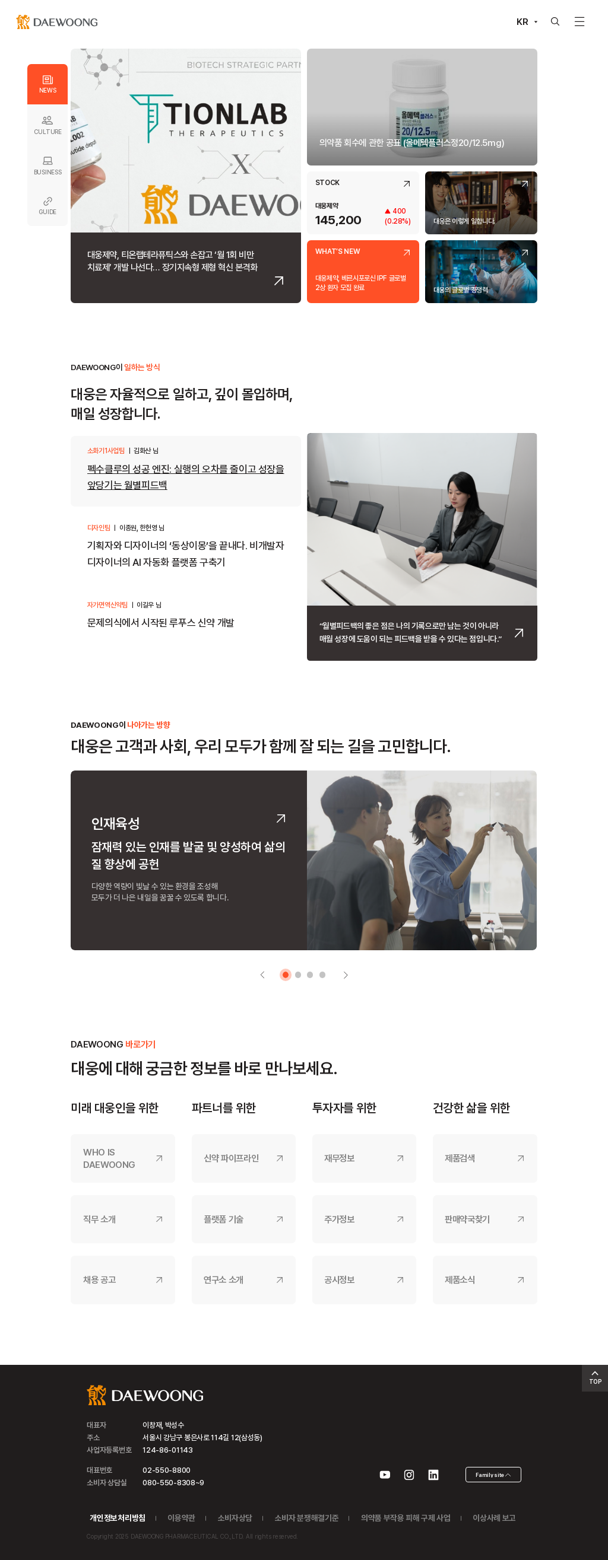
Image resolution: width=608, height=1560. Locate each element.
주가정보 (339, 1219)
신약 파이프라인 (231, 1158)
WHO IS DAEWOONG (109, 1159)
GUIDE (47, 205)
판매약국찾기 (467, 1219)
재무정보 (339, 1158)
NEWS (47, 84)
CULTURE (48, 124)
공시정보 (339, 1279)
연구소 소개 (223, 1279)
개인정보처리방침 (117, 1518)
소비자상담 (235, 1518)
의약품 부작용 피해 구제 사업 (406, 1518)
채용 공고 (99, 1279)
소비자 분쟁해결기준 (307, 1518)
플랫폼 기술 (223, 1219)
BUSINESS (48, 165)
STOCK (327, 183)
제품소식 (460, 1279)
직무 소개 (99, 1219)
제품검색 (460, 1158)
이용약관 (181, 1518)
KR (522, 21)
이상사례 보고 (494, 1518)
